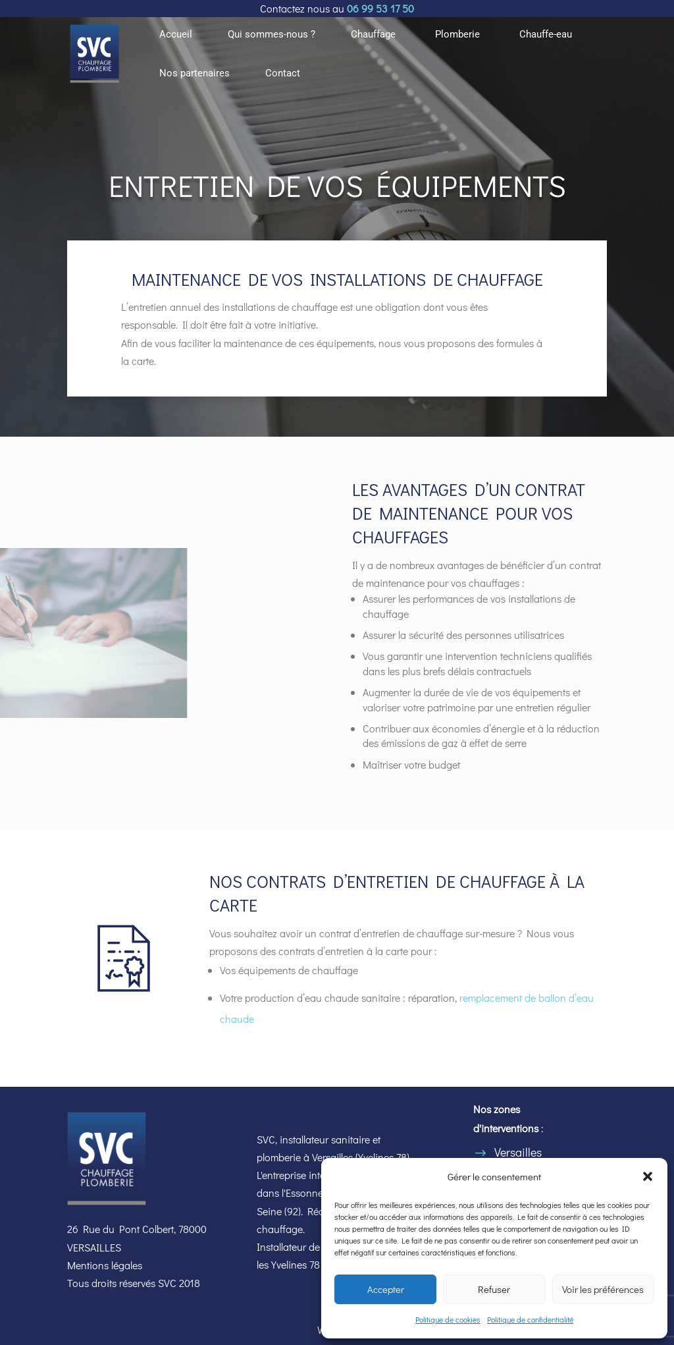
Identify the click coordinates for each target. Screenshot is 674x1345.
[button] (647, 1176)
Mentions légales (104, 1265)
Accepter (385, 1289)
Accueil (175, 35)
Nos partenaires (194, 74)
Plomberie (457, 35)
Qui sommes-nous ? (271, 35)
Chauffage (373, 35)
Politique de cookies (447, 1319)
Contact (282, 74)
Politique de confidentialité (530, 1319)
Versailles (518, 1152)
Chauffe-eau (545, 35)
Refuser (494, 1289)
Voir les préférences (603, 1289)
